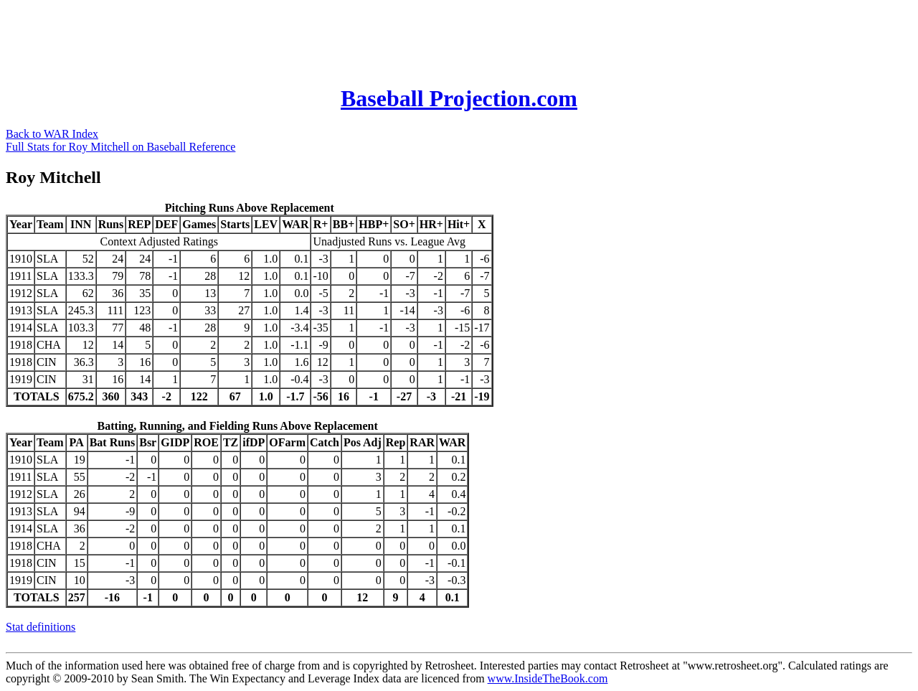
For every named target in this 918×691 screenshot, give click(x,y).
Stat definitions (40, 627)
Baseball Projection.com (459, 98)
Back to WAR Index (52, 134)
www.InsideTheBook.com (548, 678)
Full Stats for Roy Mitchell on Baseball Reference (120, 147)
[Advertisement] (267, 38)
